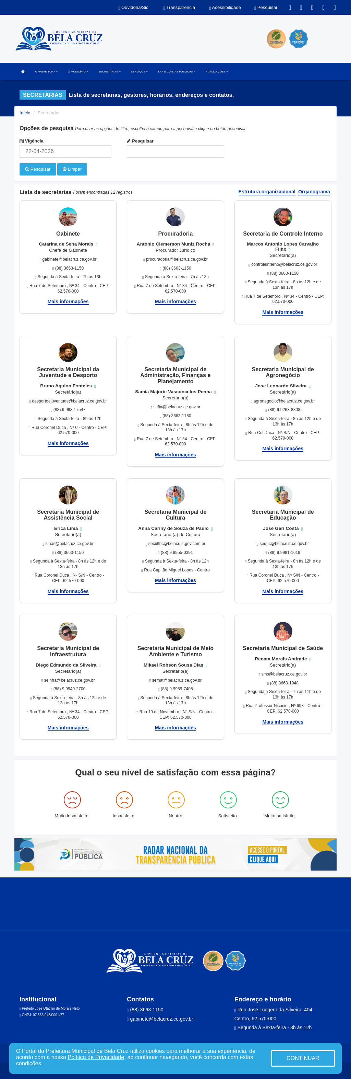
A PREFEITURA (46, 71)
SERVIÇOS (139, 71)
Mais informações (68, 301)
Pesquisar (140, 141)
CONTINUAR (303, 1058)
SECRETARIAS (109, 71)
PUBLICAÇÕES (217, 71)
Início (25, 112)
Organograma (314, 191)
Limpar (72, 169)
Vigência (32, 141)
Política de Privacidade (96, 1057)
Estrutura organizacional (267, 191)
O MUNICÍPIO (78, 71)
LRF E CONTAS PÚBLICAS (176, 71)
